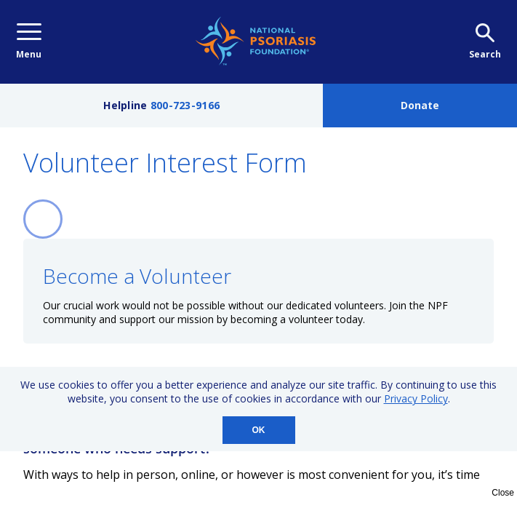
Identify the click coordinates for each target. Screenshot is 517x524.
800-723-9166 (185, 105)
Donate (420, 105)
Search (485, 41)
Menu (28, 41)
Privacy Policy (416, 398)
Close (503, 493)
